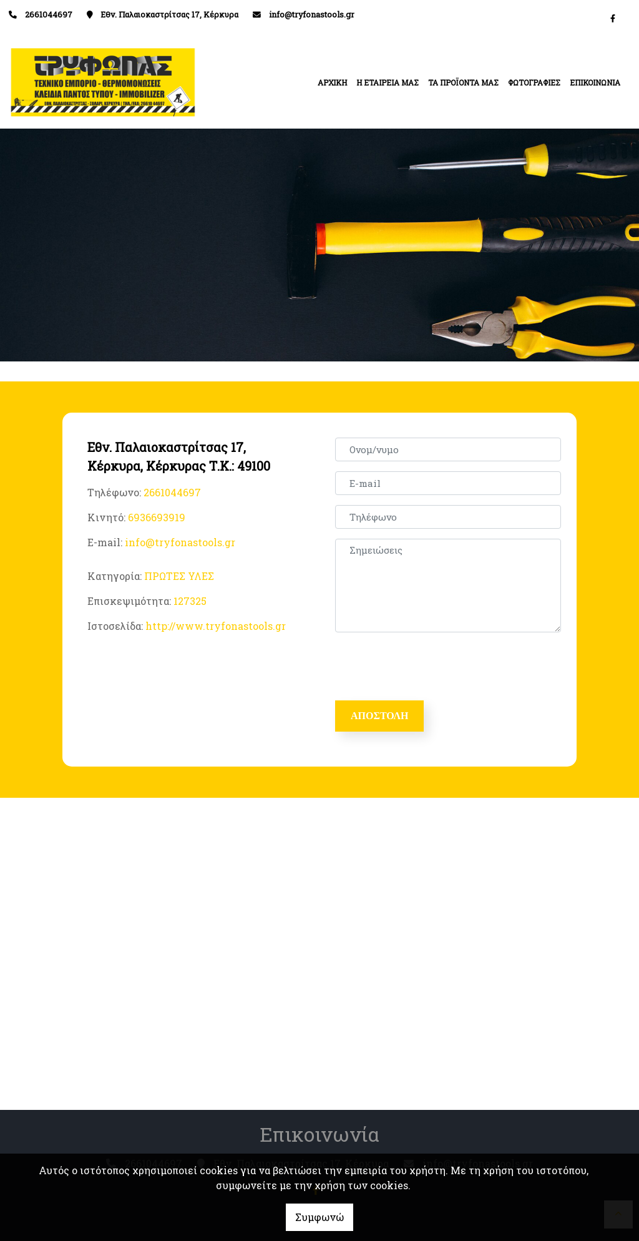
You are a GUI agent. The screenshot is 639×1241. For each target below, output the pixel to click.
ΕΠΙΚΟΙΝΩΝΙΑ (595, 82)
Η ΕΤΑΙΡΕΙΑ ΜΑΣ (387, 82)
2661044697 (172, 492)
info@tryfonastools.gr (311, 14)
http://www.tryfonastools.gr (215, 625)
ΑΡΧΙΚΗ (332, 82)
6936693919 (156, 517)
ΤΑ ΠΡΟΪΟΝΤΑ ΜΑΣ (463, 82)
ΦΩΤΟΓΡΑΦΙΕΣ (534, 82)
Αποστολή (379, 715)
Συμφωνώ (319, 1217)
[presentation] (432, 666)
